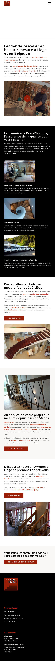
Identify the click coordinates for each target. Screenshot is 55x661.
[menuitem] (48, 3)
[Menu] (48, 3)
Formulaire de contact (12, 615)
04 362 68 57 (11, 611)
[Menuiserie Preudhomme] (23, 3)
